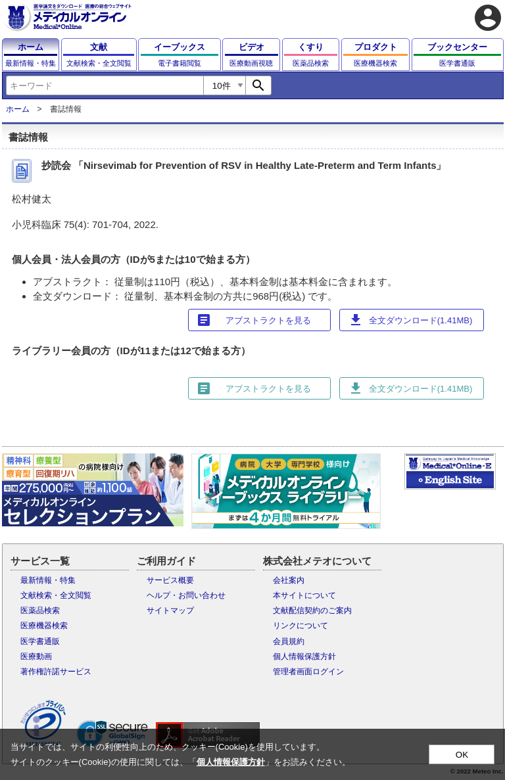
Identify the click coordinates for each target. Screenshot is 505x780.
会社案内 (288, 580)
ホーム (18, 109)
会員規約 (288, 641)
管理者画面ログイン (308, 671)
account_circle (488, 18)
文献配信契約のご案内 (312, 610)
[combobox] (104, 85)
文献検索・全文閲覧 (55, 595)
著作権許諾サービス (55, 671)
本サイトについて (304, 595)
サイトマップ (170, 610)
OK (462, 755)
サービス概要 (170, 580)
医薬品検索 (40, 610)
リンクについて (300, 625)
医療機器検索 (44, 625)
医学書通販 (40, 641)
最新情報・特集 (48, 580)
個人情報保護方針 (304, 656)
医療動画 (36, 656)
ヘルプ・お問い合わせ (186, 595)
